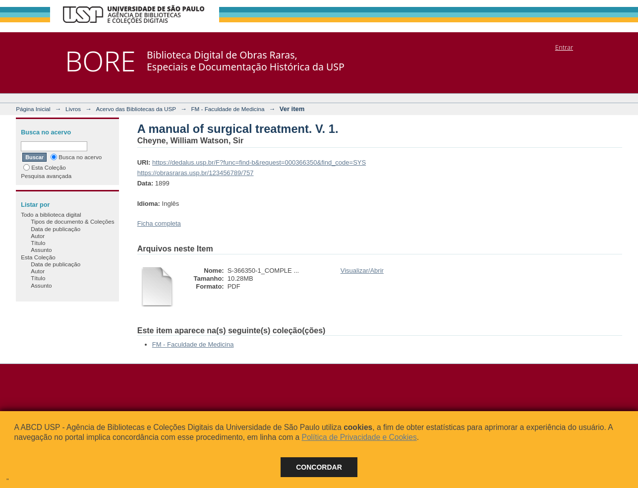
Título (38, 243)
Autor (38, 236)
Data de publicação (55, 229)
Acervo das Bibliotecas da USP (136, 109)
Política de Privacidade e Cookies (358, 437)
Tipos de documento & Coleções (72, 221)
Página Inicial (33, 109)
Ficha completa (159, 223)
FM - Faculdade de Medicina (227, 109)
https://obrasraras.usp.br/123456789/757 (195, 173)
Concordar (319, 467)
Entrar (564, 47)
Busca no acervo (76, 157)
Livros (73, 109)
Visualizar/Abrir (362, 270)
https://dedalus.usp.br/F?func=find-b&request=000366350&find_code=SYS (259, 162)
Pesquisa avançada (46, 176)
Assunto (41, 249)
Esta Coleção (44, 167)
